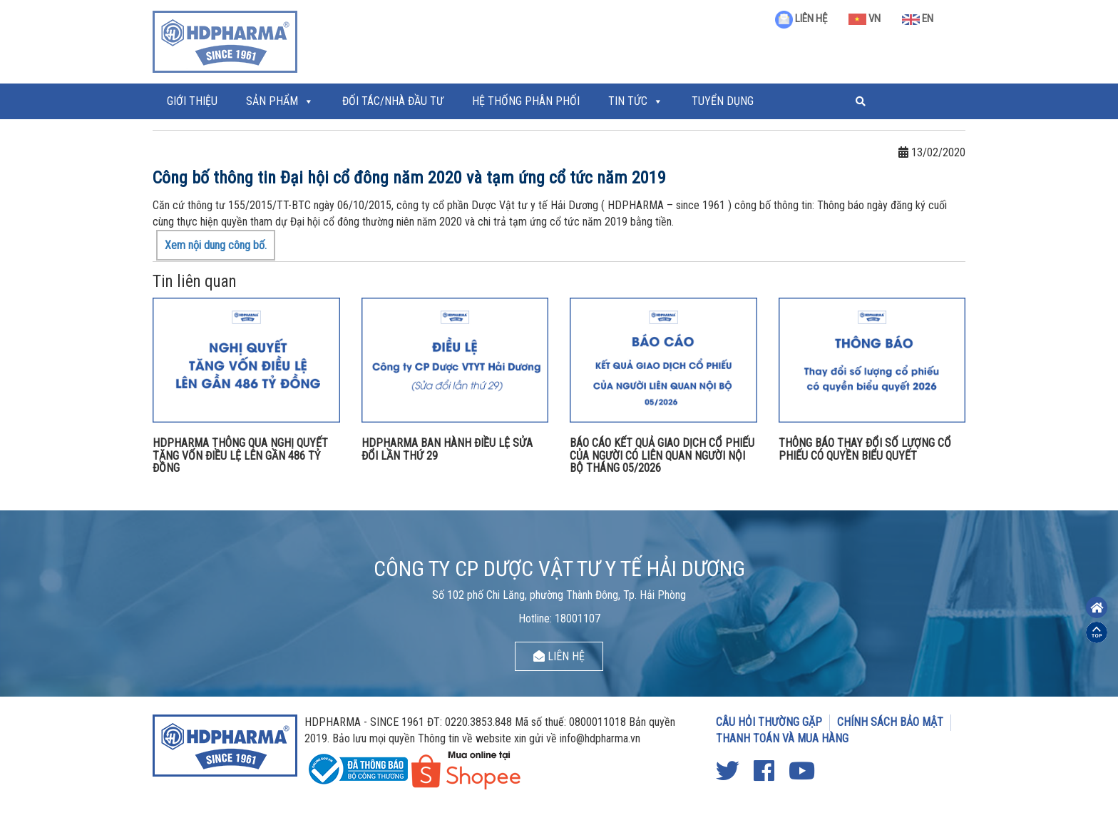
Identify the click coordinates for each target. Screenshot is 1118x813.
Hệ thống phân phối (526, 101)
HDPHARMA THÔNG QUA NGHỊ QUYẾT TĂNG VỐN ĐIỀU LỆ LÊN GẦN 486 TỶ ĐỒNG (240, 455)
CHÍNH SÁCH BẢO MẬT (890, 722)
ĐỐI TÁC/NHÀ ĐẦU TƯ (392, 101)
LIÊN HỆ (801, 18)
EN (917, 18)
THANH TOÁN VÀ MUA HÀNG (782, 738)
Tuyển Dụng (723, 101)
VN (864, 18)
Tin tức (627, 101)
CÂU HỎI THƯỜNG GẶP (769, 722)
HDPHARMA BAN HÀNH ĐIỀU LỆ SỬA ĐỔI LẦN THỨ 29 (447, 449)
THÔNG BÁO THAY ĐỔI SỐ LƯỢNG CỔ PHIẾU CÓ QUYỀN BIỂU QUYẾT (865, 449)
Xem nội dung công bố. (216, 245)
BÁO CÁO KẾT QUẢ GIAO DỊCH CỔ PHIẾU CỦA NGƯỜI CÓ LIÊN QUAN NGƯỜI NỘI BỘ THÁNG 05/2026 (662, 455)
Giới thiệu (192, 101)
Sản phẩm (272, 101)
